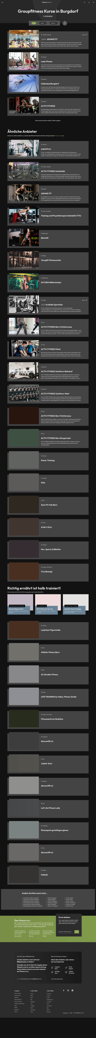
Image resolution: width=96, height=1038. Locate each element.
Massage (16, 1009)
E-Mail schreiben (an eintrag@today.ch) (30, 979)
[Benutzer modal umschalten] (89, 2)
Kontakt (44, 936)
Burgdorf (33, 1001)
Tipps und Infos (18, 936)
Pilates (15, 1007)
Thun (48, 1003)
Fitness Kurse (17, 995)
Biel (31, 999)
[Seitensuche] (84, 2)
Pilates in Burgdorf (52, 898)
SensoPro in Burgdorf (53, 906)
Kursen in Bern (69, 899)
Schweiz (48, 1012)
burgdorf (42, 23)
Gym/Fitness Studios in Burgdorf (30, 898)
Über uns (31, 936)
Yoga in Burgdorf (52, 899)
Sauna (15, 1011)
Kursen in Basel (69, 898)
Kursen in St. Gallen (70, 904)
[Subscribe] (76, 931)
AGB (71, 1012)
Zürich (48, 1009)
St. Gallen (49, 1001)
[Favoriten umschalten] (93, 2)
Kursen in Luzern (70, 901)
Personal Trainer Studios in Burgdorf (31, 904)
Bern (32, 997)
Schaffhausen (50, 999)
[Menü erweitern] (2, 2)
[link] (20, 606)
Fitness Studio (17, 993)
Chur (32, 1003)
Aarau (32, 993)
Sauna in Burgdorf (52, 904)
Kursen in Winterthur (71, 902)
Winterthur (49, 1005)
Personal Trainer (18, 1001)
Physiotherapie (17, 999)
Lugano (48, 995)
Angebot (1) (53, 23)
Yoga (15, 1005)
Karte (65, 23)
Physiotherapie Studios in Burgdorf (31, 902)
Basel (32, 995)
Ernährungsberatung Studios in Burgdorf (32, 906)
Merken (84, 34)
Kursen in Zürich (69, 906)
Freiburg (33, 1005)
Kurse (34, 23)
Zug (47, 1007)
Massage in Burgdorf (52, 902)
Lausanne (49, 993)
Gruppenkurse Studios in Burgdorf (31, 899)
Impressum (65, 1012)
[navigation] (24, 38)
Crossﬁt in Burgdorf (52, 901)
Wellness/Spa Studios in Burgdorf (31, 901)
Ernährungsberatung (19, 1003)
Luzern (48, 997)
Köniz (32, 1012)
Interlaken (33, 1009)
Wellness (16, 997)
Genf (32, 1007)
